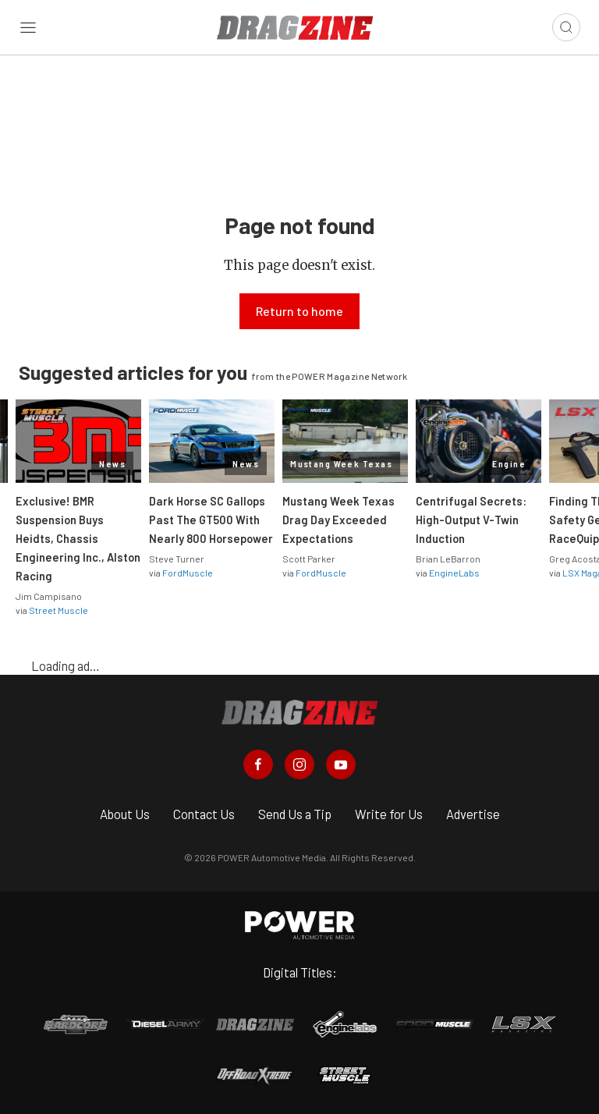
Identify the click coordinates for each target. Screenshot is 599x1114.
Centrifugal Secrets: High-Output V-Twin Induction (471, 519)
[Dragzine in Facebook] (258, 764)
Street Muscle (58, 610)
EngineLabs (454, 572)
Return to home (299, 310)
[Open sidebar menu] (28, 27)
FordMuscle (187, 572)
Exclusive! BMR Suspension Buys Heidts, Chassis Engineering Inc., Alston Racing (78, 538)
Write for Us (389, 813)
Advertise (473, 813)
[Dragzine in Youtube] (341, 764)
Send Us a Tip (294, 813)
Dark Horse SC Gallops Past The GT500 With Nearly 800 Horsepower (211, 519)
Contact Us (204, 813)
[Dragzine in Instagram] (299, 764)
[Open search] (566, 27)
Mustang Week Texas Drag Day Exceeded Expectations (338, 519)
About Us (125, 813)
